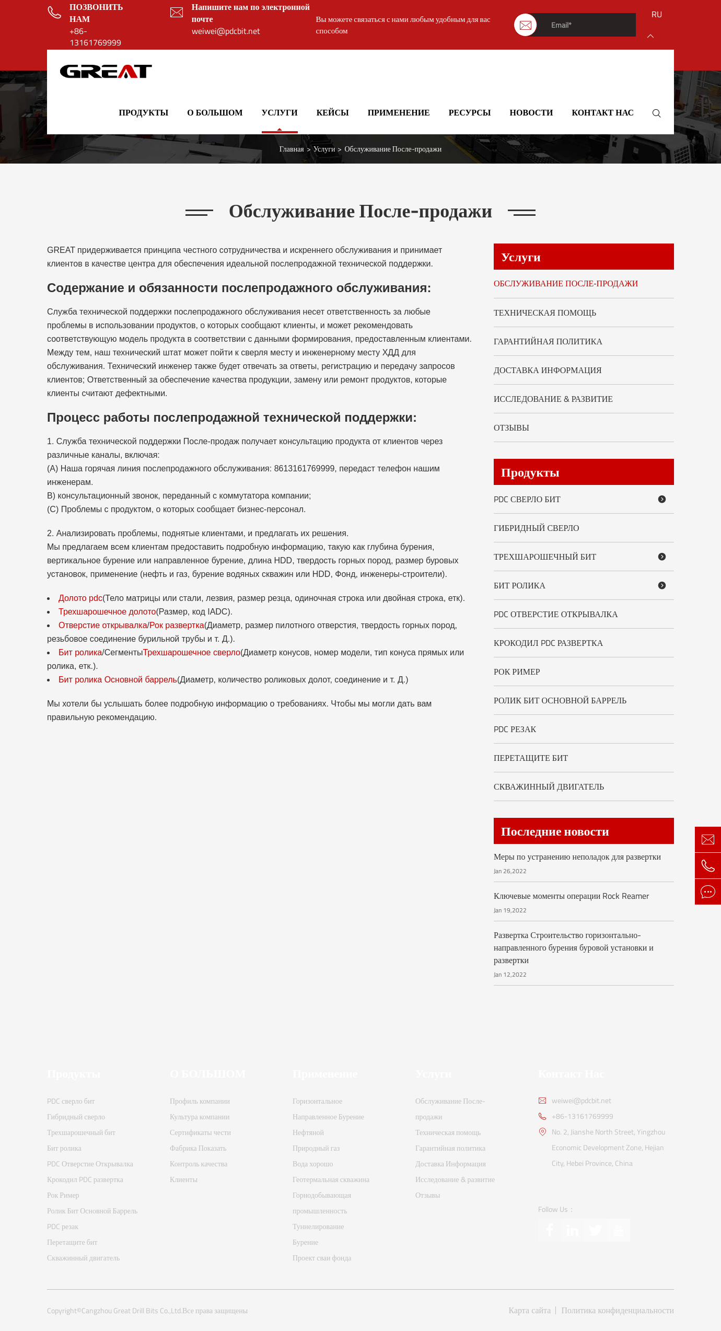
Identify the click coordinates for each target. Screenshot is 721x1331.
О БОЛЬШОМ (214, 112)
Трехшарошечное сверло (191, 652)
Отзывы (511, 427)
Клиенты (183, 1179)
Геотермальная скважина (331, 1179)
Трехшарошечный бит (582, 556)
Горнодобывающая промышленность (322, 1202)
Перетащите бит (531, 757)
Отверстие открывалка (103, 625)
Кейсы (333, 112)
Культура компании (200, 1116)
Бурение (305, 1241)
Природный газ (316, 1147)
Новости (531, 112)
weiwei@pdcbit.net (226, 31)
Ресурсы (470, 112)
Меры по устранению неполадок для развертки (577, 856)
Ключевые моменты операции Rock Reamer (571, 895)
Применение (399, 112)
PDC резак (515, 729)
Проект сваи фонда (322, 1257)
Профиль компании (200, 1100)
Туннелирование (318, 1226)
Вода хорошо (313, 1163)
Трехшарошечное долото (107, 611)
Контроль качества (198, 1163)
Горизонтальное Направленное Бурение (328, 1108)
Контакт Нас (603, 112)
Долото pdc (80, 598)
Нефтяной (308, 1132)
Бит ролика (80, 652)
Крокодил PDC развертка (548, 642)
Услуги (280, 112)
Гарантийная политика (548, 341)
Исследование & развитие (553, 398)
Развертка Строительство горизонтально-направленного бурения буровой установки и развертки (574, 947)
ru (657, 14)
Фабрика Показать (198, 1147)
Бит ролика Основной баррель (118, 679)
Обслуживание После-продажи (392, 149)
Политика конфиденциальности (617, 1310)
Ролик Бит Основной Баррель (560, 700)
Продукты (144, 112)
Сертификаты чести (200, 1132)
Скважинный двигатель (549, 786)
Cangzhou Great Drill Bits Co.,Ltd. (132, 1310)
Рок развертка (176, 625)
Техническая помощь (545, 312)
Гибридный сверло (536, 528)
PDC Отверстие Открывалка (556, 614)
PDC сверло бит (582, 499)
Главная (292, 149)
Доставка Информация (548, 370)
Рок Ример (517, 671)
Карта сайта (530, 1310)
